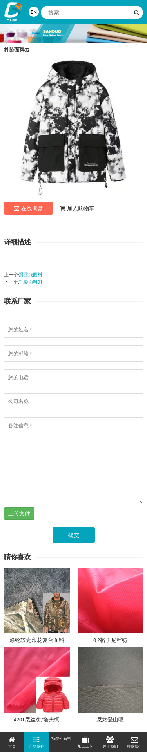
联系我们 (134, 742)
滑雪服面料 (30, 274)
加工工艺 (85, 742)
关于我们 (110, 742)
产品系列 (36, 742)
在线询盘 (28, 208)
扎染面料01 (30, 282)
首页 (12, 742)
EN (34, 11)
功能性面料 (61, 738)
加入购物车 (77, 208)
